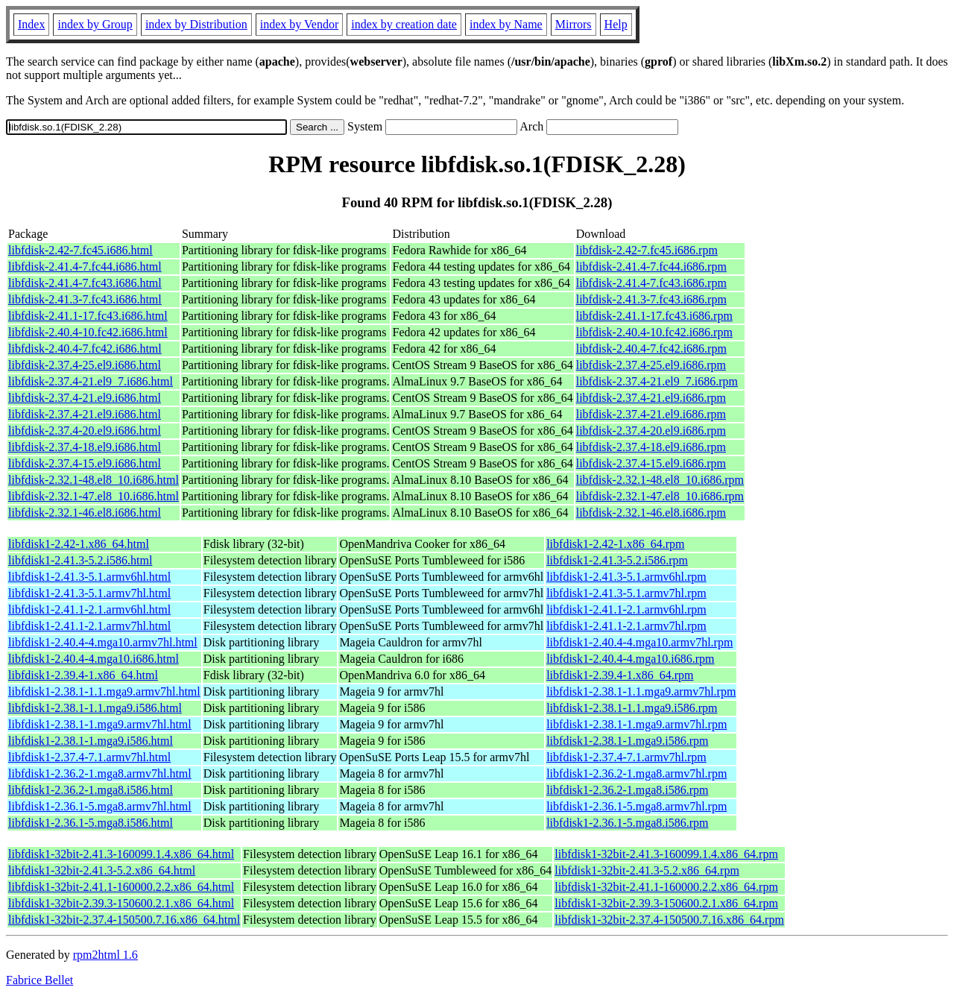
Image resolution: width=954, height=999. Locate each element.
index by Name (506, 24)
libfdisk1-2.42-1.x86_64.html (78, 544)
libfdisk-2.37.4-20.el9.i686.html (84, 430)
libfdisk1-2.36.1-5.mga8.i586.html (90, 822)
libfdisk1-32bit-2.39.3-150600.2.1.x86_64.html (121, 903)
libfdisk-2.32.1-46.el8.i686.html (84, 512)
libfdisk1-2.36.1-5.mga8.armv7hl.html (100, 806)
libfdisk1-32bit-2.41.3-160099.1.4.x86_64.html (121, 854)
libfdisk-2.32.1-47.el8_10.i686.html (93, 496)
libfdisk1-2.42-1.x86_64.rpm (615, 544)
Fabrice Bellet (39, 980)
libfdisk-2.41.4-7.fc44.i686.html (85, 266)
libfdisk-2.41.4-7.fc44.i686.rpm (651, 266)
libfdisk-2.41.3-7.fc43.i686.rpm (651, 299)
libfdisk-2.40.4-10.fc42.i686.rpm (654, 332)
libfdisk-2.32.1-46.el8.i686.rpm (651, 512)
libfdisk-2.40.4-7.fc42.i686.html (85, 348)
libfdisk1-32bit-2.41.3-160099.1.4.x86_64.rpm (666, 854)
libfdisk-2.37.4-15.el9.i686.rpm (651, 463)
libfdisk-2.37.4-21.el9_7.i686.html (90, 381)
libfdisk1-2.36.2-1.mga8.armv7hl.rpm (636, 773)
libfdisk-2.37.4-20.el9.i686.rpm (651, 430)
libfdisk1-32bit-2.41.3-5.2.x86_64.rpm (647, 870)
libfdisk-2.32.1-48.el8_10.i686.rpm (660, 479)
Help (616, 24)
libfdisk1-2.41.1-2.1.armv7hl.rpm (626, 626)
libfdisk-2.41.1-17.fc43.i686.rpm (654, 315)
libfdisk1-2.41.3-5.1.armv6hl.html (89, 576)
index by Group (94, 24)
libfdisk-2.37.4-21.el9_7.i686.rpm (657, 381)
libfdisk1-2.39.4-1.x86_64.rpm (619, 675)
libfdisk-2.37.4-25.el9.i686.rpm (651, 365)
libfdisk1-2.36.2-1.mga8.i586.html (90, 790)
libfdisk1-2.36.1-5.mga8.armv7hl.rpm (636, 806)
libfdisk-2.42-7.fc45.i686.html (80, 250)
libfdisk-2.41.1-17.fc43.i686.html (88, 315)
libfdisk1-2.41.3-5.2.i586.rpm (617, 560)
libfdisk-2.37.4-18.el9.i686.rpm (651, 447)
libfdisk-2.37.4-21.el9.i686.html (84, 397)
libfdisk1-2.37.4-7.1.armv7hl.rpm (626, 757)
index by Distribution (196, 24)
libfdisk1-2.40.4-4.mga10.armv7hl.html (103, 642)
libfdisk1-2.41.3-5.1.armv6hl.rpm (626, 576)
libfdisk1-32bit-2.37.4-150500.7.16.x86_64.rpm (669, 919)
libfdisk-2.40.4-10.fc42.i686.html (88, 332)
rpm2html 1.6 (105, 954)
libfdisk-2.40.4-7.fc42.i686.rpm (651, 348)
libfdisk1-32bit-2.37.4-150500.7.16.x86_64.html (124, 919)
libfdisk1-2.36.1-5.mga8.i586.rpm (627, 822)
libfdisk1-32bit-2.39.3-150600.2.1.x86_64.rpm (666, 903)
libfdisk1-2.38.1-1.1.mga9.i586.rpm (631, 708)
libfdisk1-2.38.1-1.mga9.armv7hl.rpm (636, 724)
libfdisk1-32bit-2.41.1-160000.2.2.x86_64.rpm (666, 886)
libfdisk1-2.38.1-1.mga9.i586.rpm (627, 740)
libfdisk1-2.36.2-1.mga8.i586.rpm (627, 790)
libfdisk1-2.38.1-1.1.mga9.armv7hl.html (104, 691)
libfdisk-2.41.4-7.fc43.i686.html (85, 283)
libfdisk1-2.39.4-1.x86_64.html (83, 675)
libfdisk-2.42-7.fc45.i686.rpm (647, 250)
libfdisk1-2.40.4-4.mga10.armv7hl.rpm (639, 642)
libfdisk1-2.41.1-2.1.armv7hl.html (89, 626)
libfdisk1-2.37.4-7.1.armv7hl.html (89, 757)
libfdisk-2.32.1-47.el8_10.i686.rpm (660, 496)
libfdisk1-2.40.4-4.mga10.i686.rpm (630, 658)
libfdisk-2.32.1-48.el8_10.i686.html (93, 479)
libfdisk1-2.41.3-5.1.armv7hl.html (89, 593)
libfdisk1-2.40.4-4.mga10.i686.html (93, 658)
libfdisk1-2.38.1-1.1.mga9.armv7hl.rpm (641, 691)
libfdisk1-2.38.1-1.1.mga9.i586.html (95, 708)
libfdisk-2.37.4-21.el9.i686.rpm (651, 397)
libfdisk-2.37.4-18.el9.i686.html (84, 447)
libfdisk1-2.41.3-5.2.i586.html (80, 560)
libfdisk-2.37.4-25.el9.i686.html (84, 365)
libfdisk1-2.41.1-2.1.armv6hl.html (89, 609)
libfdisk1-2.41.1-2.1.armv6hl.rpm (626, 609)
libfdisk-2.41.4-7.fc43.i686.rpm (651, 283)
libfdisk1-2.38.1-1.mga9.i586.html (90, 740)
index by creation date (404, 24)
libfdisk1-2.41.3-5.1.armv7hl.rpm (626, 593)
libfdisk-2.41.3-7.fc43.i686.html (85, 299)
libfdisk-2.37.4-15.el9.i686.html (84, 463)
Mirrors (573, 24)
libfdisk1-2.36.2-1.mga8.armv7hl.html (100, 773)
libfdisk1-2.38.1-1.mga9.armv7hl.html (100, 724)
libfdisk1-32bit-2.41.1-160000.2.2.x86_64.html (121, 886)
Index (31, 24)
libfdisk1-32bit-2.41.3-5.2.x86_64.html (101, 870)
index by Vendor (299, 24)
